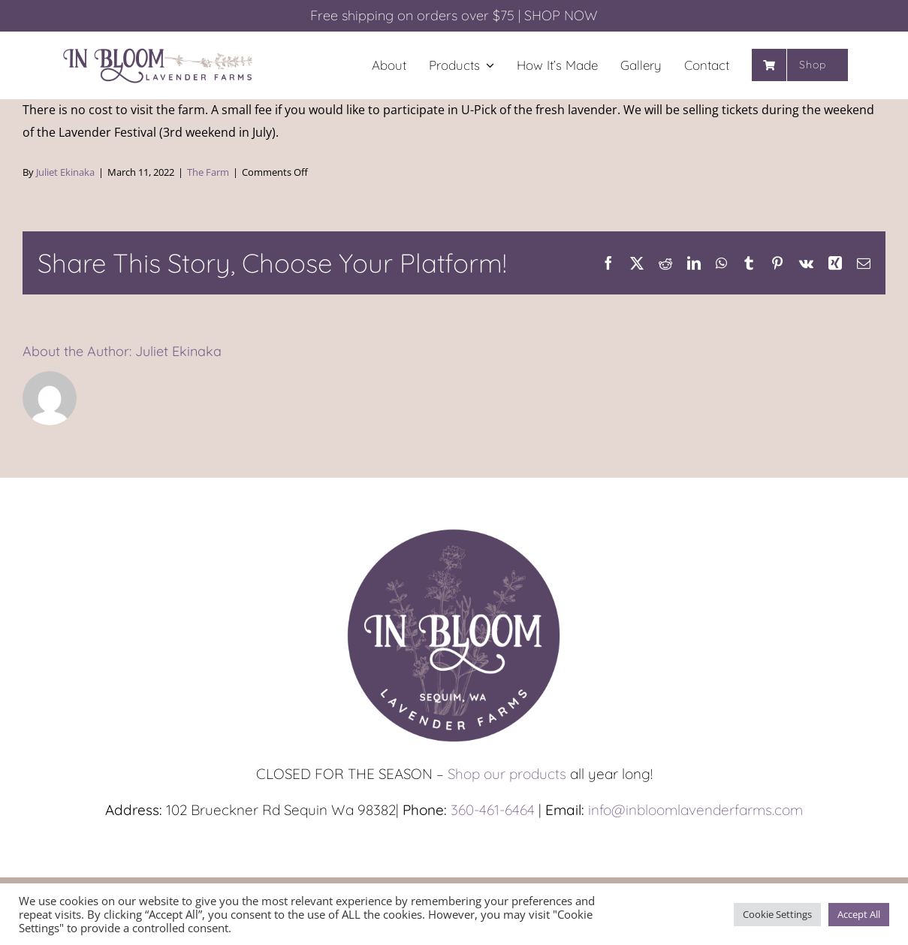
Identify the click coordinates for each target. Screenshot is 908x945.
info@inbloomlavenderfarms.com (695, 810)
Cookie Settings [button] (777, 914)
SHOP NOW (561, 15)
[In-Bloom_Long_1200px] (158, 50)
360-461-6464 (493, 810)
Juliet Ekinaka (65, 172)
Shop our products (507, 774)
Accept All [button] (858, 914)
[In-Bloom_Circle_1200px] (454, 529)
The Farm (208, 172)
